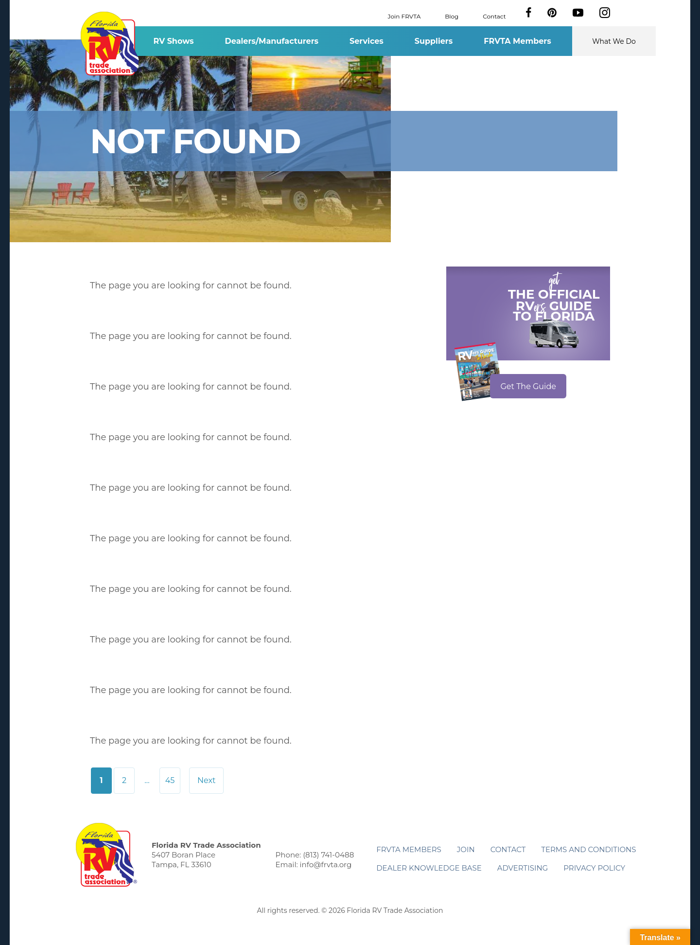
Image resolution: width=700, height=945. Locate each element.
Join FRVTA (404, 16)
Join (466, 849)
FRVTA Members (517, 41)
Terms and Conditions (588, 849)
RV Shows (173, 41)
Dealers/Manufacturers (271, 41)
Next (206, 780)
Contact (494, 16)
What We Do (614, 41)
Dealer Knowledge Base (428, 868)
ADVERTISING (522, 868)
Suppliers (434, 41)
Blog (451, 16)
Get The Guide (528, 386)
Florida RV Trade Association (111, 43)
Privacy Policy (594, 868)
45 (170, 780)
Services (367, 41)
